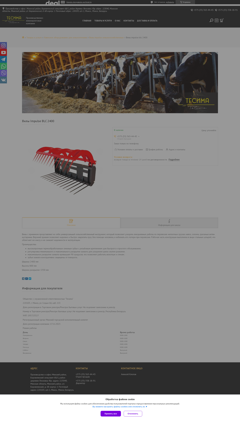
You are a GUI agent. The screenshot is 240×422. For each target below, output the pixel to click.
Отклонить (133, 414)
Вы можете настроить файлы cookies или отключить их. (118, 407)
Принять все (111, 414)
